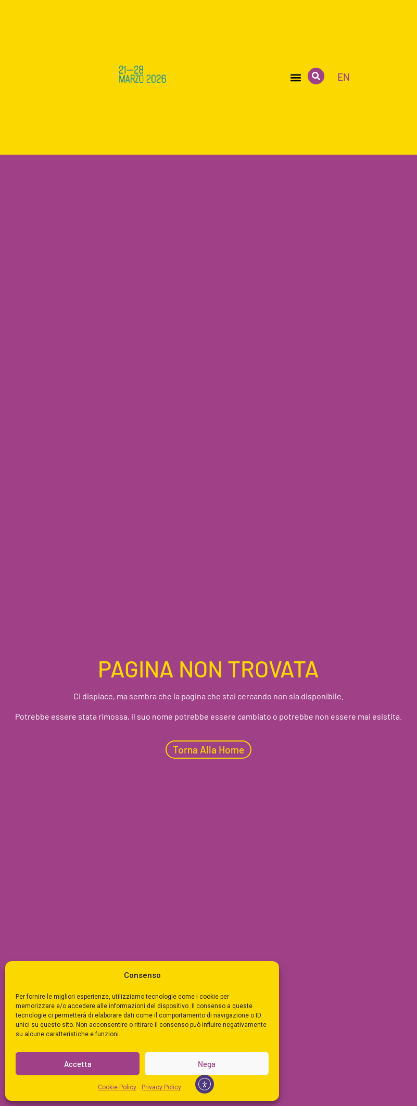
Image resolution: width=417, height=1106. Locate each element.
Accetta (78, 1064)
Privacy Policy (161, 1087)
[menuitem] (343, 76)
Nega (207, 1064)
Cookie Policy (117, 1087)
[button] (295, 77)
